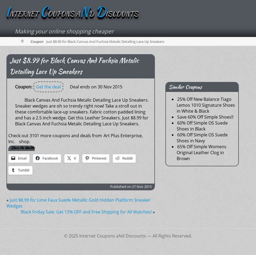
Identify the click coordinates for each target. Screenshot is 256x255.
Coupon (37, 41)
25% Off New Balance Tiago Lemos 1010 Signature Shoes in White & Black (206, 105)
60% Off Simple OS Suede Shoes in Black (202, 126)
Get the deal (48, 87)
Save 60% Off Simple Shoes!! (205, 117)
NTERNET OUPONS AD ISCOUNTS (71, 14)
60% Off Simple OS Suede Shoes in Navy (202, 138)
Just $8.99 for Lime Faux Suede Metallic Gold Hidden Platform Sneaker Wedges (78, 203)
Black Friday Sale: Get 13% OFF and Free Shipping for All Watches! (86, 212)
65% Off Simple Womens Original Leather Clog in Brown (201, 152)
